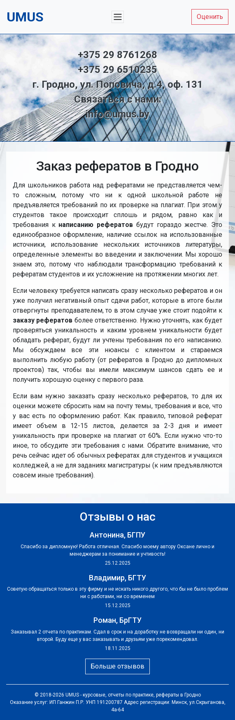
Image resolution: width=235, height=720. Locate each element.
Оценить (210, 17)
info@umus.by (117, 114)
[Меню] (118, 17)
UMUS (72, 695)
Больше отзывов (117, 666)
